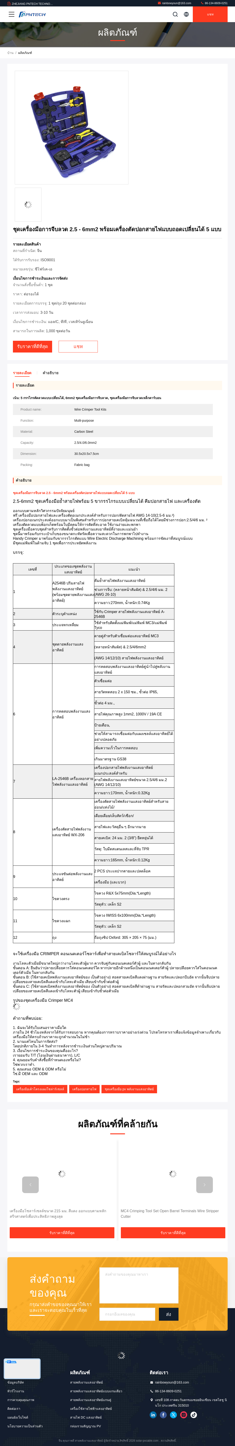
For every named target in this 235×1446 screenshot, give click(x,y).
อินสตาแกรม (183, 1414)
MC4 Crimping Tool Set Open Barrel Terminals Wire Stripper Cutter (170, 1213)
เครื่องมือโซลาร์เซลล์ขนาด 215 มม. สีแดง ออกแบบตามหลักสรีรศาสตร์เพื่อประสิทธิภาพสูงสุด (58, 1213)
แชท (210, 14)
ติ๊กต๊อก (193, 1414)
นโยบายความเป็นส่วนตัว (25, 1426)
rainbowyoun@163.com (174, 3)
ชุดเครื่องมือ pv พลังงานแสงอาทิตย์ (129, 1089)
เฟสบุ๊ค (163, 1414)
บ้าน (10, 53)
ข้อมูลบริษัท (15, 1382)
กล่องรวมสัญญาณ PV (85, 1426)
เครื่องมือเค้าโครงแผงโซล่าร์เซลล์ (40, 1089)
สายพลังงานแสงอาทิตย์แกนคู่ (90, 1400)
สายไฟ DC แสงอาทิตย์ (86, 1417)
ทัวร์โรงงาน (15, 1391)
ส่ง (168, 1314)
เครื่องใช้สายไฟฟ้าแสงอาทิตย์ (91, 1408)
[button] (30, 1184)
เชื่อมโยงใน (153, 1414)
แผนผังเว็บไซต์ (17, 1417)
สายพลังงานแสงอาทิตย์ (86, 1382)
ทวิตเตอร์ (173, 1414)
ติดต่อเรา (13, 1408)
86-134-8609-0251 (214, 3)
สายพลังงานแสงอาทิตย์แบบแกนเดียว (96, 1391)
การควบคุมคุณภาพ (20, 1400)
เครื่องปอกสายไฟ (84, 1089)
